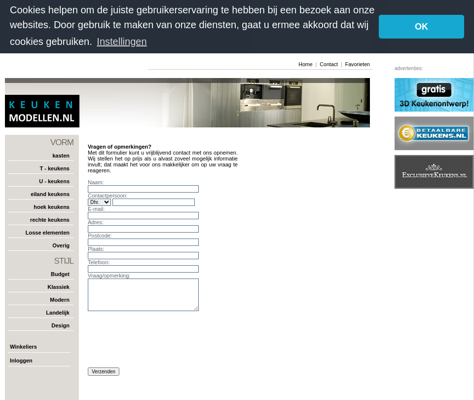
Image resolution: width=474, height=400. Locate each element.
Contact (329, 64)
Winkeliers (23, 346)
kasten (61, 155)
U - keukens (54, 180)
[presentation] (163, 341)
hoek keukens (52, 206)
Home (305, 64)
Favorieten (357, 64)
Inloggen (21, 359)
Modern (60, 299)
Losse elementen (48, 232)
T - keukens (54, 167)
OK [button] (421, 27)
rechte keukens (50, 219)
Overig (61, 244)
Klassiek (58, 286)
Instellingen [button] (121, 41)
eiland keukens (50, 193)
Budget (60, 273)
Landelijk (58, 312)
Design (60, 324)
